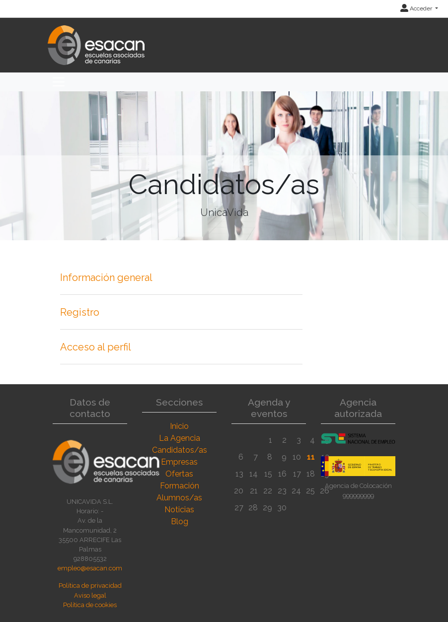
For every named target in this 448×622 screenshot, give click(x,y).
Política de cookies (90, 605)
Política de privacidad (90, 585)
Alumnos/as (179, 497)
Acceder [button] (417, 8)
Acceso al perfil (95, 347)
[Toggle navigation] (58, 81)
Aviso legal (90, 595)
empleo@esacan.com (90, 568)
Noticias (179, 509)
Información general (106, 277)
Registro (79, 312)
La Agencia (179, 438)
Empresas (179, 462)
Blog (179, 521)
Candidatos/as (179, 450)
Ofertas (179, 474)
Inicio (179, 426)
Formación (179, 485)
